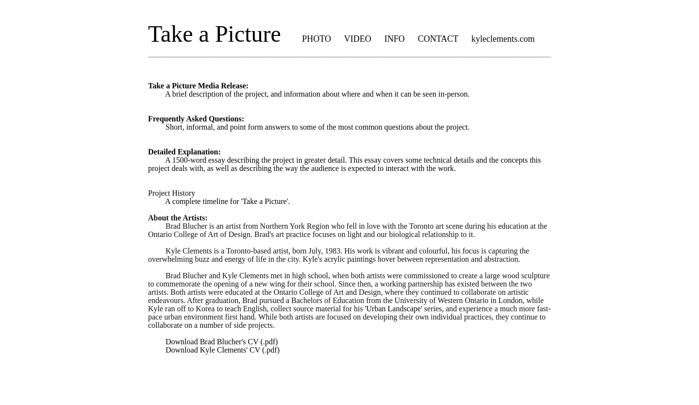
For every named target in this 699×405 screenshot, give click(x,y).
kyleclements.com (502, 39)
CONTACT (438, 39)
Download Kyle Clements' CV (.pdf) (214, 350)
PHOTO (316, 39)
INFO (394, 39)
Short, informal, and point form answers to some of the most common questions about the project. (309, 123)
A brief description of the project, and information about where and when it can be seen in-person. (308, 90)
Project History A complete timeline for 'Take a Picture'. (219, 197)
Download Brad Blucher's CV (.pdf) (213, 342)
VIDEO (357, 39)
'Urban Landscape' (393, 308)
